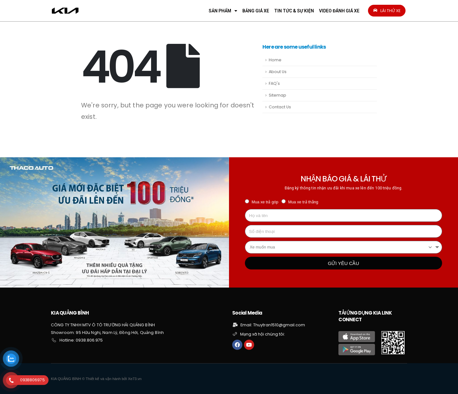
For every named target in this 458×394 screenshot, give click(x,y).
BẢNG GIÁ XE (255, 10)
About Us (278, 71)
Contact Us (280, 107)
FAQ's (274, 83)
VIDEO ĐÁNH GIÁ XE (339, 10)
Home (275, 60)
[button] (387, 11)
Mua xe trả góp (265, 202)
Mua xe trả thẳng (303, 202)
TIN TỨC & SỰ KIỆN (294, 10)
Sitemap (277, 95)
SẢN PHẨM (223, 10)
